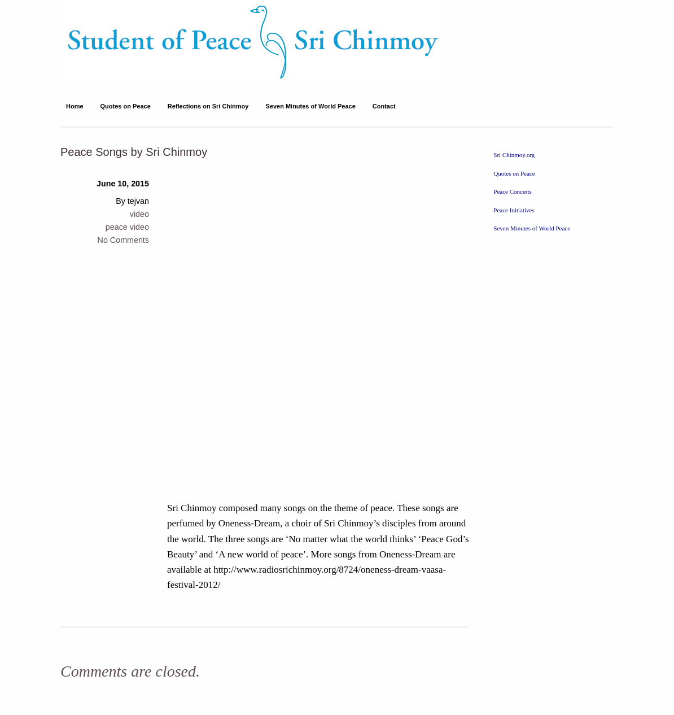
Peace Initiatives (513, 210)
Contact (384, 106)
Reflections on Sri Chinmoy (208, 106)
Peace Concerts (512, 191)
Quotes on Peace (125, 106)
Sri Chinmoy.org (514, 154)
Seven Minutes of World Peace (310, 106)
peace (117, 227)
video (139, 214)
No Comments (123, 240)
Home (75, 106)
